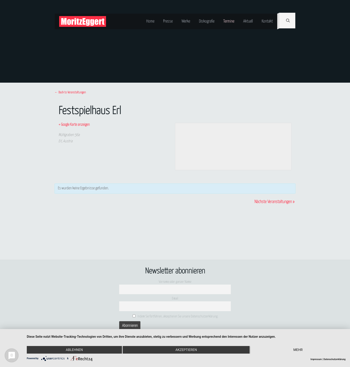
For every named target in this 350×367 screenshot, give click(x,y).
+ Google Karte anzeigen (74, 125)
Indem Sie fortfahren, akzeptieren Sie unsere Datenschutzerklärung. (176, 316)
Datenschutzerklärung (334, 359)
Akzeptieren (186, 350)
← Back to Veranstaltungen (70, 92)
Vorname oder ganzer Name (175, 281)
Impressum (316, 359)
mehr (298, 350)
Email (175, 298)
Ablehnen (74, 350)
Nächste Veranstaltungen (274, 202)
